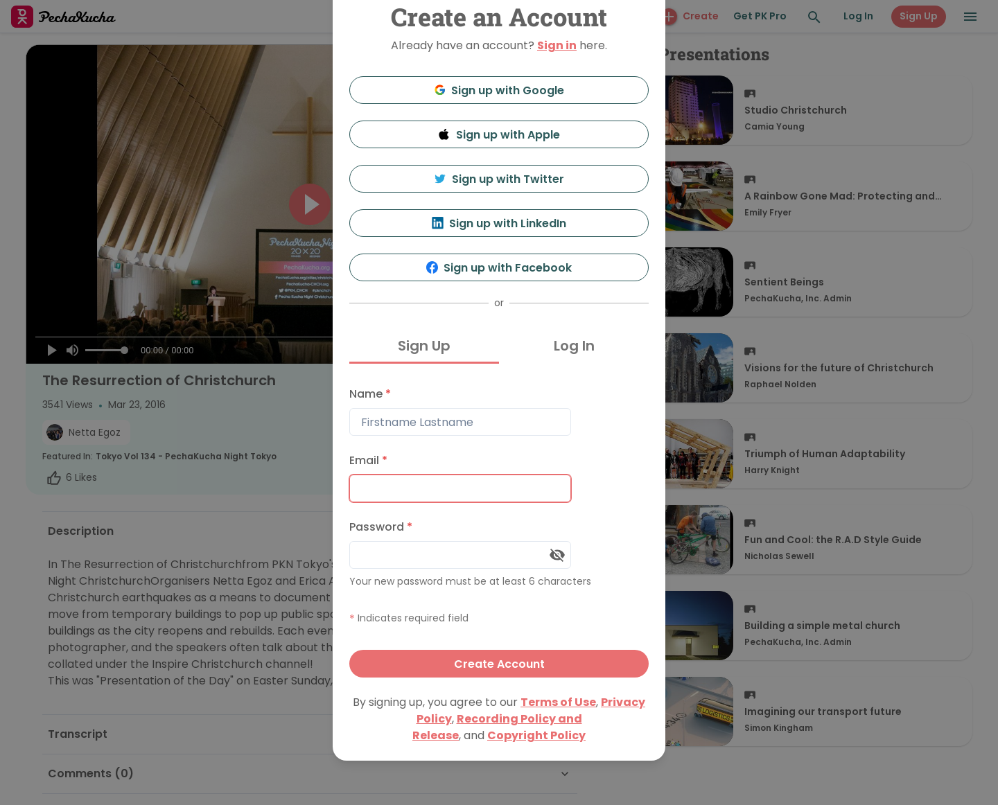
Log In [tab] (574, 345)
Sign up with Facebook (499, 268)
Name (370, 394)
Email (368, 460)
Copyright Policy (536, 735)
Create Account (499, 664)
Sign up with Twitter (499, 179)
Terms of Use (558, 702)
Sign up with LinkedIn (499, 223)
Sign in (557, 45)
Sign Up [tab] (424, 345)
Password (380, 527)
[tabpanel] (499, 529)
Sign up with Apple (499, 135)
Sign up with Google (499, 90)
